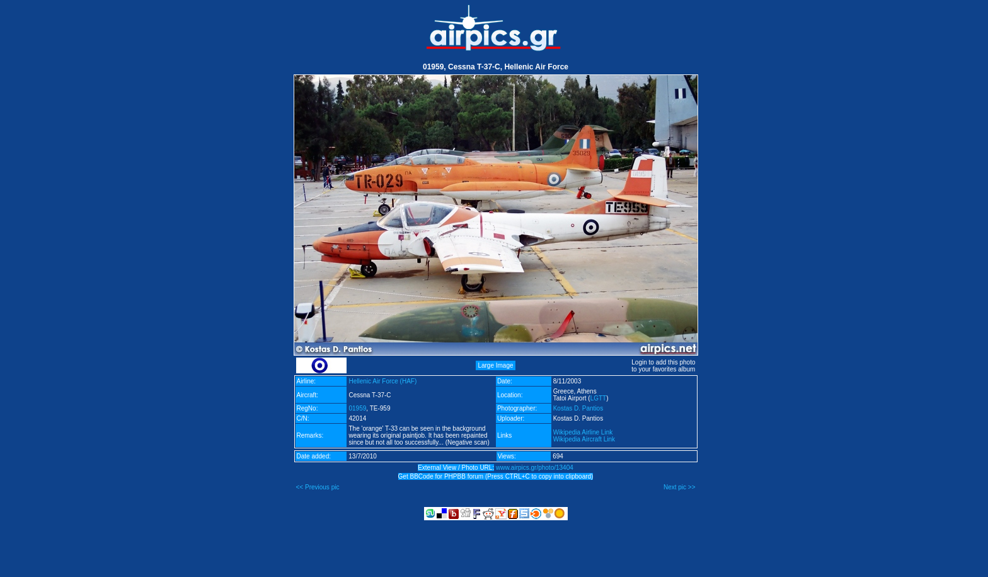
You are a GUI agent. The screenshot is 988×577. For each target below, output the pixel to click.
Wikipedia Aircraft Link (584, 439)
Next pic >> (679, 487)
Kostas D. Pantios (578, 408)
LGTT (598, 398)
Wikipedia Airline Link (583, 432)
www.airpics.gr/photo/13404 (534, 467)
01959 (357, 408)
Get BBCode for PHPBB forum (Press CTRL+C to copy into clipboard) (496, 476)
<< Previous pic (318, 487)
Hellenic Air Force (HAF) (382, 381)
